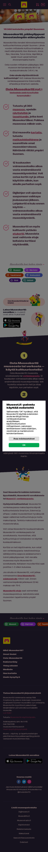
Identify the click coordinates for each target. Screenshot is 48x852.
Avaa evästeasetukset (24, 439)
